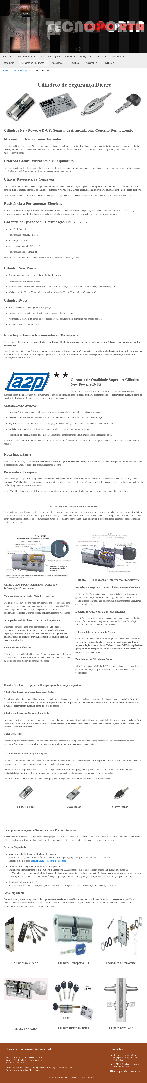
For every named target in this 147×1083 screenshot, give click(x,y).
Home (5, 70)
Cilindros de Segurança (21, 70)
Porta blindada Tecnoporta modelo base (50, 861)
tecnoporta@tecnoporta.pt (127, 1071)
